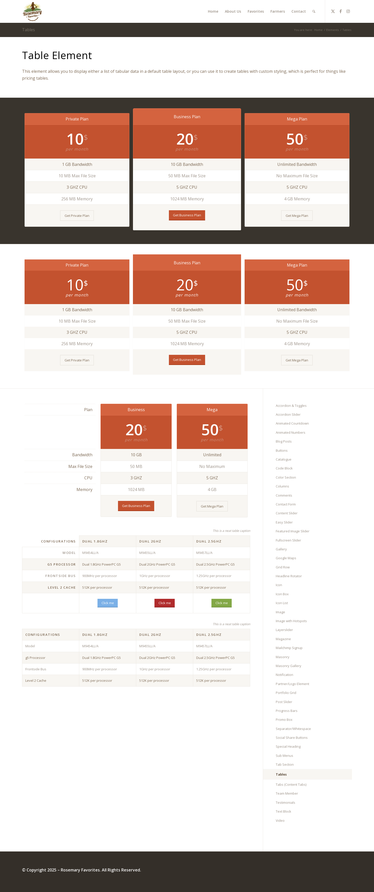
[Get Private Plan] (77, 215)
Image (280, 612)
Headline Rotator (289, 576)
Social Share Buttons (292, 737)
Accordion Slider (288, 414)
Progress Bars (287, 710)
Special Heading (288, 746)
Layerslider (284, 629)
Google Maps (286, 558)
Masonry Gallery (288, 665)
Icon (279, 585)
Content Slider (287, 513)
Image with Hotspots (291, 621)
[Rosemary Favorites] (32, 11)
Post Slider (284, 701)
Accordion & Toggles (291, 405)
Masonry (282, 657)
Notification (284, 674)
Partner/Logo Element (292, 683)
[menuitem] (213, 11)
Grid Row (283, 567)
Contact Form (286, 504)
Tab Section (285, 764)
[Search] (314, 11)
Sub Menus (284, 755)
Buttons (282, 450)
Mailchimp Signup (289, 647)
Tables (28, 29)
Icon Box (282, 594)
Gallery (281, 549)
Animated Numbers (290, 432)
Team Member (287, 793)
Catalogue (283, 459)
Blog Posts (284, 441)
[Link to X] (333, 11)
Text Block (283, 811)
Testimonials (285, 802)
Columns (282, 486)
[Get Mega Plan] (297, 215)
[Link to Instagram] (348, 11)
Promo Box (284, 719)
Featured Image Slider (292, 531)
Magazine (283, 639)
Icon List (282, 603)
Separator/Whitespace (293, 728)
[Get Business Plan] (187, 215)
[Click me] (107, 603)
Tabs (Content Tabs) (291, 784)
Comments (284, 495)
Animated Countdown (292, 423)
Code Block (284, 468)
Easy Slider (284, 522)
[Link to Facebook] (340, 11)
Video (280, 820)
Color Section (286, 477)
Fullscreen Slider (288, 540)
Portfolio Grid (286, 692)
